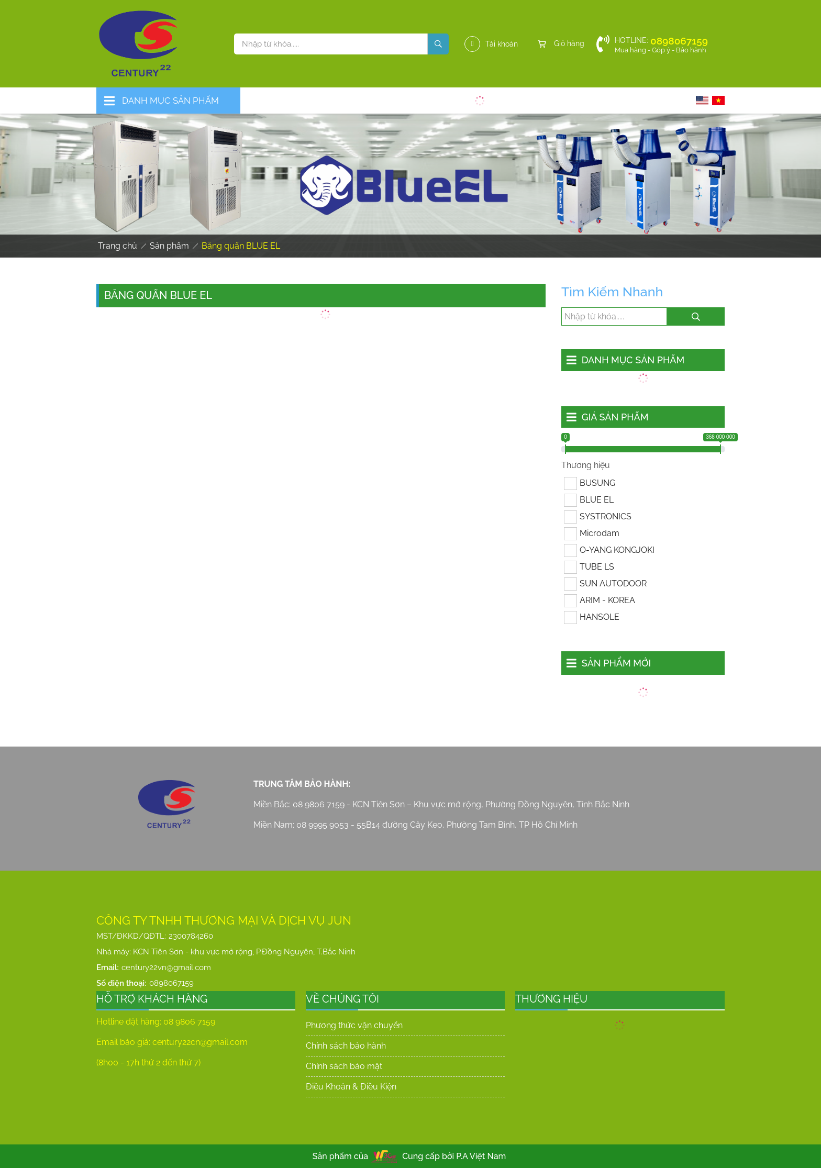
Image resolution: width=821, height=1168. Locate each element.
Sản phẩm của (341, 1156)
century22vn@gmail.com (166, 967)
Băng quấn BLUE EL (241, 246)
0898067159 (171, 983)
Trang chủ (117, 246)
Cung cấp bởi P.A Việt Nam (454, 1156)
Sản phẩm (169, 246)
